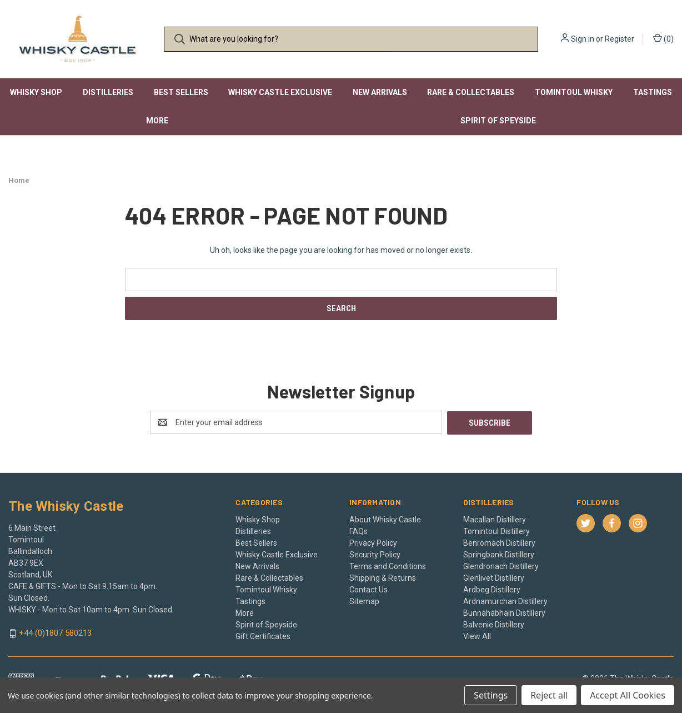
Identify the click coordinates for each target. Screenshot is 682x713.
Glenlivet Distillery (493, 577)
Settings (491, 695)
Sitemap (364, 600)
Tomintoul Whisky (574, 92)
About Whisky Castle (385, 519)
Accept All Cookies (627, 695)
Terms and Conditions (387, 565)
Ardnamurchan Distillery (505, 600)
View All (477, 635)
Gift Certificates (262, 635)
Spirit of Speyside (498, 120)
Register (619, 38)
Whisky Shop (36, 92)
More (157, 120)
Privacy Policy (373, 542)
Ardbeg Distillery (491, 589)
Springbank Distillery (498, 554)
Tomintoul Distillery (496, 530)
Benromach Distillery (499, 542)
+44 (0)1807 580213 (55, 633)
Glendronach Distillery (501, 565)
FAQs (358, 530)
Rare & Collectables (470, 92)
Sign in (582, 38)
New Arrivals (380, 92)
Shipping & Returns (382, 577)
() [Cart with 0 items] (663, 38)
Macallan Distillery (494, 519)
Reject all (549, 695)
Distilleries (108, 92)
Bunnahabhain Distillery (504, 612)
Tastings (652, 92)
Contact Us (368, 589)
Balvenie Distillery (493, 624)
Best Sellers (181, 92)
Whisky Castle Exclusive (280, 92)
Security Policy (374, 554)
